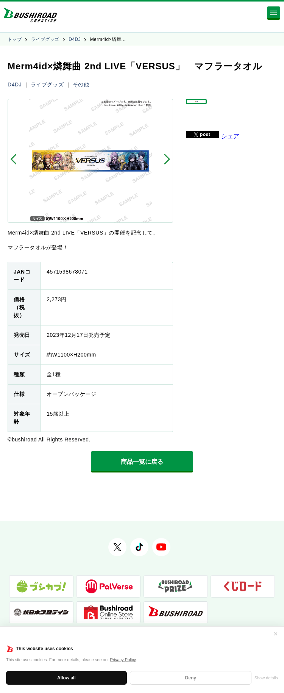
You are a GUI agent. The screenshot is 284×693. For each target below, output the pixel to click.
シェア (230, 146)
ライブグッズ (45, 39)
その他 (81, 84)
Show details (266, 678)
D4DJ (75, 39)
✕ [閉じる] (275, 634)
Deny (190, 677)
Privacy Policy (123, 659)
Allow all (66, 677)
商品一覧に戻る (142, 461)
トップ (15, 39)
